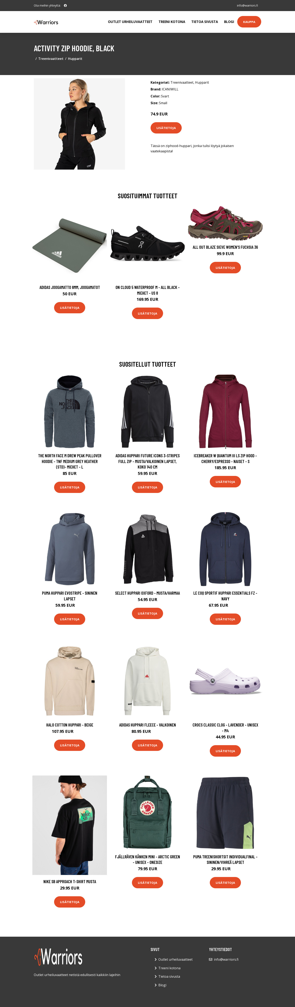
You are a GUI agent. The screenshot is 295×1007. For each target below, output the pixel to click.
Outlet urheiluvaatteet (130, 21)
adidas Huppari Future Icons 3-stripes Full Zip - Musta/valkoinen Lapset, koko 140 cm (148, 461)
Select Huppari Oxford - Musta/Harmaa (147, 592)
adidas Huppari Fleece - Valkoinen (147, 724)
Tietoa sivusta (204, 21)
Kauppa (249, 22)
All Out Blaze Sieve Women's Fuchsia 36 (225, 247)
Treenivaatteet (51, 58)
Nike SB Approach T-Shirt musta (69, 881)
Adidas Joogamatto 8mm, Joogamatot (70, 287)
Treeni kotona (172, 21)
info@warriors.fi (247, 5)
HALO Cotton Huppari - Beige (69, 724)
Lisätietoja (166, 128)
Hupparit (75, 58)
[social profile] (65, 5)
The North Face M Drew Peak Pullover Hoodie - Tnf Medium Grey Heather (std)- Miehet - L (69, 461)
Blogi (229, 21)
